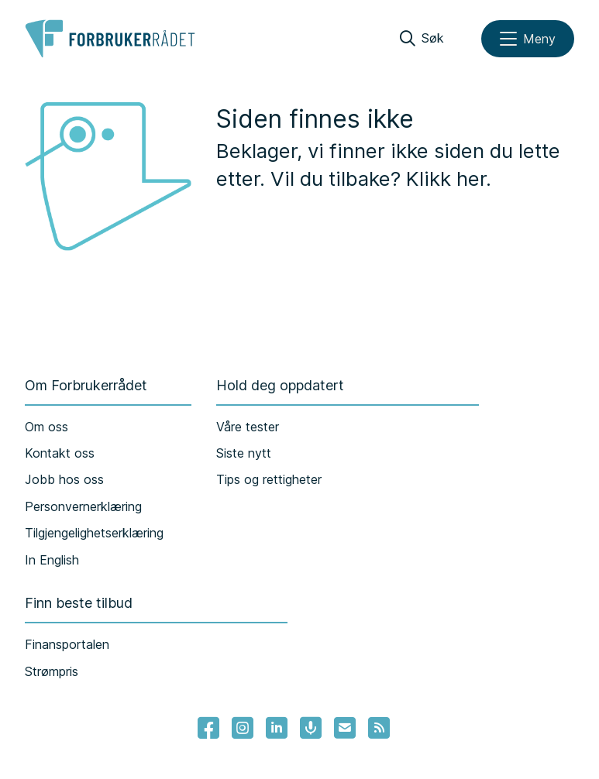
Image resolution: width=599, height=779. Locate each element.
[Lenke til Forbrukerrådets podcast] (311, 728)
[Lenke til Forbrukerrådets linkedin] (276, 728)
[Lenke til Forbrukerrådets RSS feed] (379, 728)
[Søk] (422, 38)
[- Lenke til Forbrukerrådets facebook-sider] (208, 728)
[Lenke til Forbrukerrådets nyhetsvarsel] (345, 728)
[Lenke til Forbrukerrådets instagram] (242, 728)
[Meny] (527, 38)
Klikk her (446, 178)
